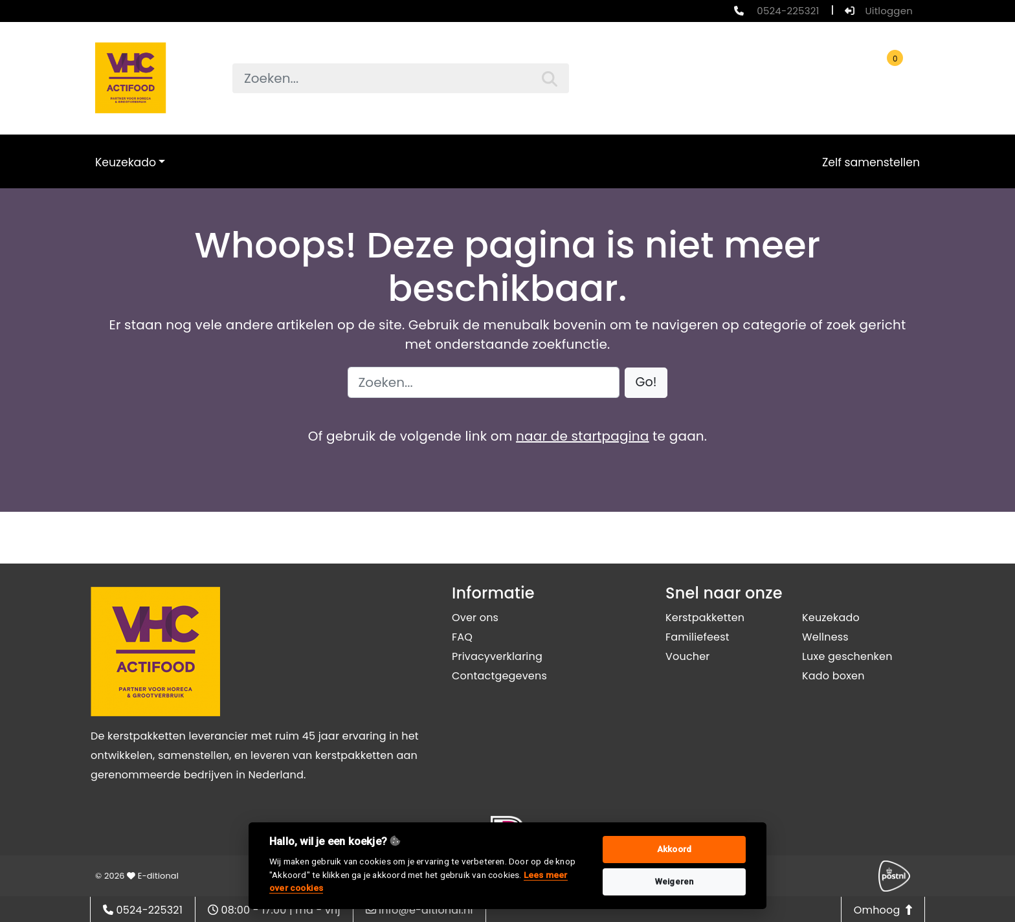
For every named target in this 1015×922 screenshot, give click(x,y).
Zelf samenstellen (871, 162)
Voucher (687, 656)
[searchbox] (400, 78)
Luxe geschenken (847, 656)
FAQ (462, 637)
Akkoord (674, 849)
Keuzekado (125, 162)
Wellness (825, 637)
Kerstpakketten (704, 617)
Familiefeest (697, 637)
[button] (646, 383)
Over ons (475, 617)
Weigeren (674, 881)
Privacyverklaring (497, 656)
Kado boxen (833, 675)
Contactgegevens (499, 675)
